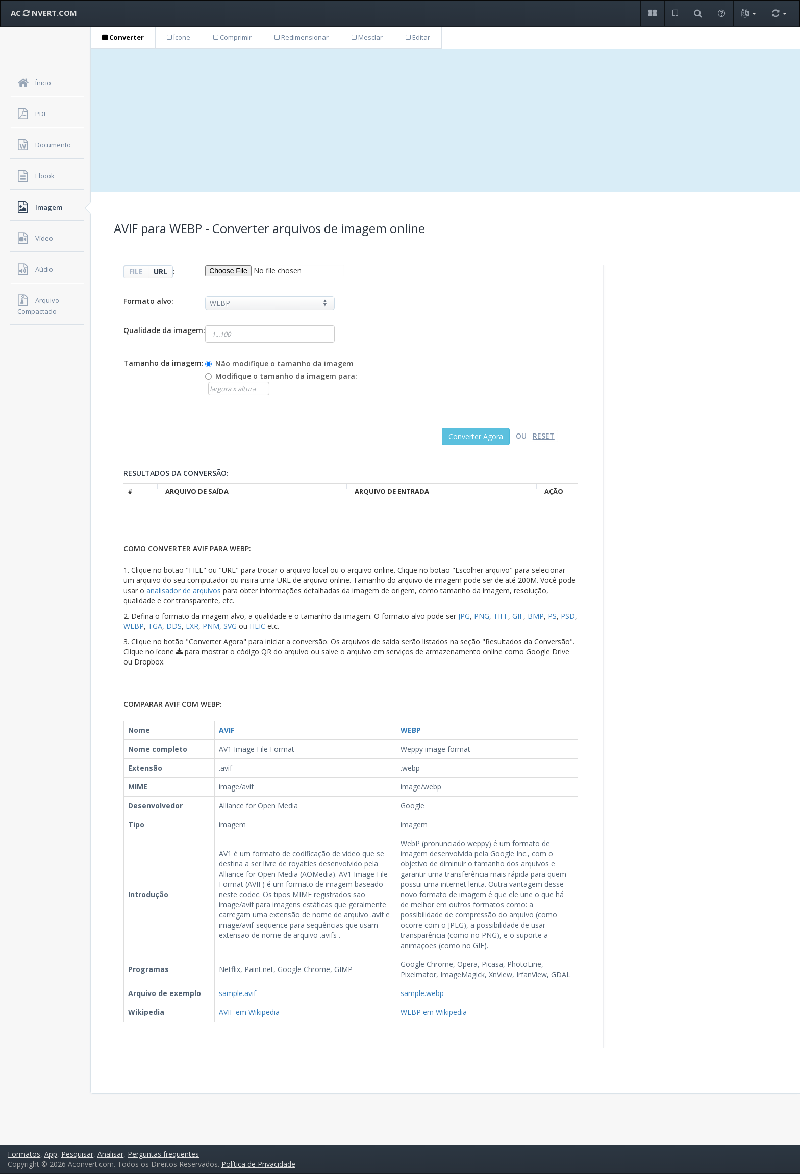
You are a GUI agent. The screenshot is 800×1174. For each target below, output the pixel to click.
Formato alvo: (148, 301)
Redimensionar (301, 37)
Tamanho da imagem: (163, 363)
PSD (568, 616)
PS (552, 616)
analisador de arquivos (183, 590)
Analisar (110, 1154)
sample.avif (237, 993)
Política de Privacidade (258, 1164)
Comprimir (232, 37)
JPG (464, 616)
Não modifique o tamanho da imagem (284, 363)
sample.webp (422, 993)
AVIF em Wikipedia (249, 1012)
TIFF (500, 616)
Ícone (178, 37)
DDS (174, 626)
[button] (652, 13)
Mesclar (367, 37)
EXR (192, 626)
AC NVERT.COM (44, 13)
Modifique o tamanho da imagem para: (286, 376)
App (50, 1154)
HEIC (257, 626)
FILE (136, 271)
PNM (211, 626)
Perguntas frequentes (163, 1154)
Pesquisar (77, 1154)
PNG (481, 616)
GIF (517, 616)
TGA (155, 626)
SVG (230, 626)
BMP (536, 616)
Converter (123, 37)
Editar (418, 37)
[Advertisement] (445, 120)
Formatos (24, 1154)
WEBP (133, 626)
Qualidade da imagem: (164, 330)
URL (160, 271)
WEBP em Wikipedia (434, 1012)
